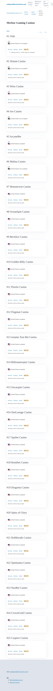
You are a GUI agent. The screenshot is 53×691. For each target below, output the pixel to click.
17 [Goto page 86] (45, 32)
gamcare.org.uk (15, 682)
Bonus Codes (30, 4)
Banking (16, 49)
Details (20, 49)
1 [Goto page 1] (38, 32)
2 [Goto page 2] (40, 32)
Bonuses (10, 49)
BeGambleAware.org (16, 680)
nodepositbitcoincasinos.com (19, 672)
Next (8, 31)
